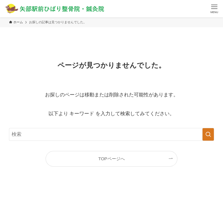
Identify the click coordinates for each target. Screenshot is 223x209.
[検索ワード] (111, 134)
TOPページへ (111, 158)
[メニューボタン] (214, 8)
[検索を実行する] (208, 134)
